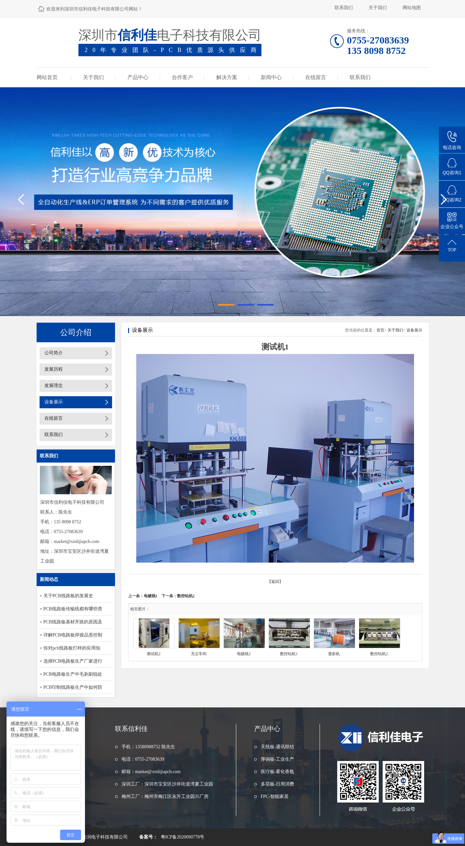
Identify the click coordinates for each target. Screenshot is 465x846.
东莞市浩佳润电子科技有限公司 (96, 837)
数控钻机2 (186, 596)
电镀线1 (151, 596)
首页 (380, 330)
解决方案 (226, 77)
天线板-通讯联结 (277, 746)
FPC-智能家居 (275, 796)
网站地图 (412, 7)
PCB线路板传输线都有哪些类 (72, 608)
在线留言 (315, 77)
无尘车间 (199, 653)
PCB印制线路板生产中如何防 (72, 687)
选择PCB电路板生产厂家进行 (72, 661)
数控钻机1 (289, 653)
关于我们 (378, 7)
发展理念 (53, 385)
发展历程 (53, 369)
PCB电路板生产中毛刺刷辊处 (72, 674)
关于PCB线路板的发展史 (68, 595)
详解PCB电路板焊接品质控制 (72, 635)
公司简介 (53, 352)
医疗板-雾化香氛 (277, 771)
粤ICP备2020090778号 (183, 837)
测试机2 (153, 653)
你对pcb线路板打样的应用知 (71, 648)
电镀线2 (244, 653)
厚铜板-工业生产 (277, 759)
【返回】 (275, 581)
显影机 (334, 653)
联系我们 (344, 7)
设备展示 (53, 401)
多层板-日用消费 (277, 784)
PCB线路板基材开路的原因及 (72, 621)
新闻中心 (271, 77)
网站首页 (47, 77)
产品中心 (137, 77)
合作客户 (182, 77)
